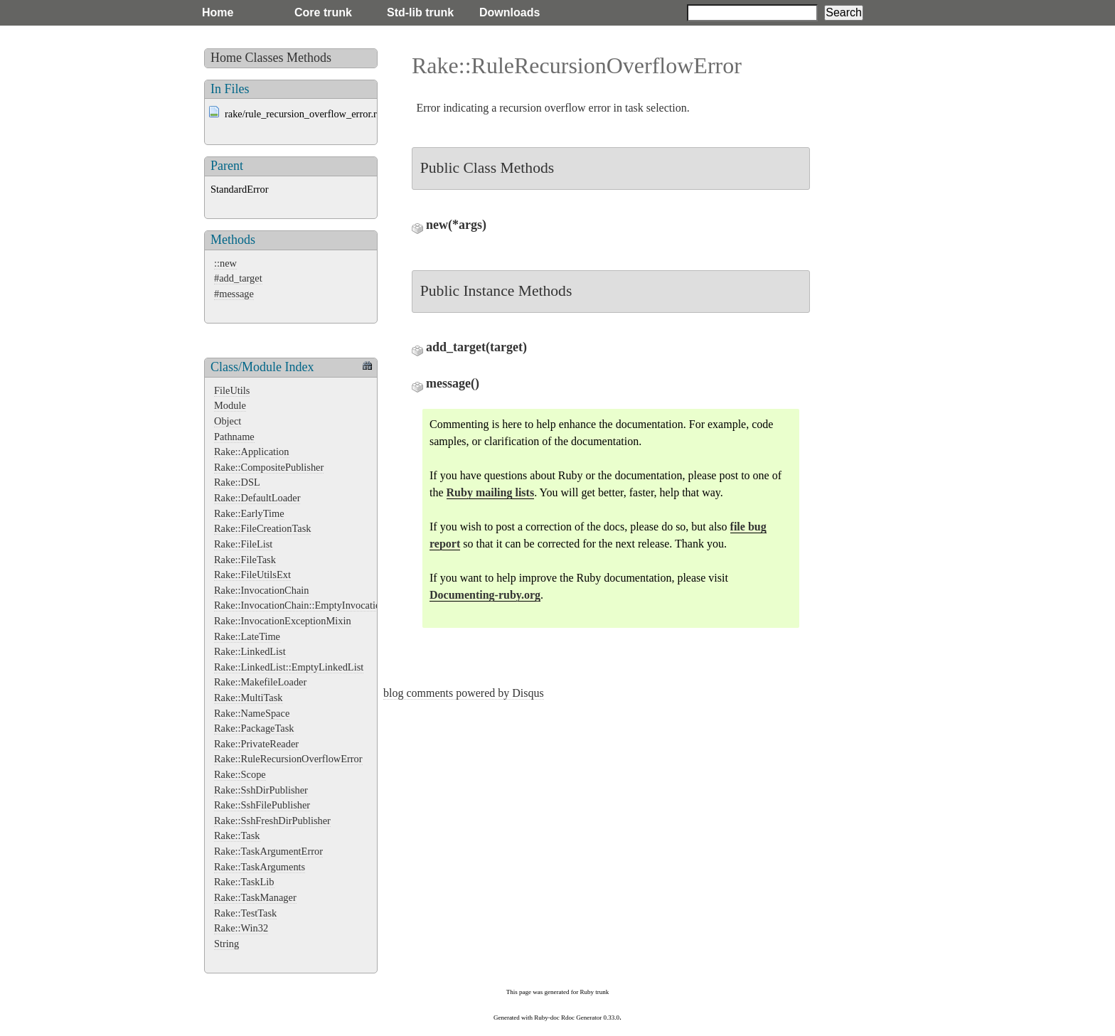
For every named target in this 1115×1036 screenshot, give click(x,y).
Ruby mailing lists (491, 492)
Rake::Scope (240, 774)
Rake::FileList (243, 544)
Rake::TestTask (245, 913)
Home (217, 12)
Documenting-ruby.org (485, 595)
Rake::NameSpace (251, 713)
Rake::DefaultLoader (257, 497)
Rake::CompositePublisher (269, 467)
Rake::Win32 (241, 928)
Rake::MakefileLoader (260, 682)
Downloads (509, 12)
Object (227, 421)
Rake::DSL (237, 482)
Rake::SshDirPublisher (261, 790)
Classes (264, 57)
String (226, 943)
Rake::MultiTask (248, 697)
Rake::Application (251, 451)
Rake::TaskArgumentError (268, 851)
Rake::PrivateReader (256, 743)
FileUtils (232, 390)
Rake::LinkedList (250, 651)
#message (234, 293)
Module (230, 405)
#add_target (238, 278)
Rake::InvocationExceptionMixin (282, 620)
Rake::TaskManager (255, 897)
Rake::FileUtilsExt (252, 574)
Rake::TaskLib (244, 881)
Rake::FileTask (245, 559)
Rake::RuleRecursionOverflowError (288, 758)
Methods (309, 57)
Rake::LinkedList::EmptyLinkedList (288, 667)
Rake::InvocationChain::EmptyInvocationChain (312, 605)
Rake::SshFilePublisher (262, 805)
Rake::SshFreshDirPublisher (272, 820)
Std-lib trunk (420, 12)
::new (225, 263)
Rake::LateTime (247, 636)
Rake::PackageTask (254, 728)
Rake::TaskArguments (259, 866)
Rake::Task (237, 835)
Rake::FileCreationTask (262, 528)
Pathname (234, 436)
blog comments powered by (463, 693)
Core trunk (323, 12)
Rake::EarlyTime (249, 513)
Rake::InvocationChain (261, 590)
